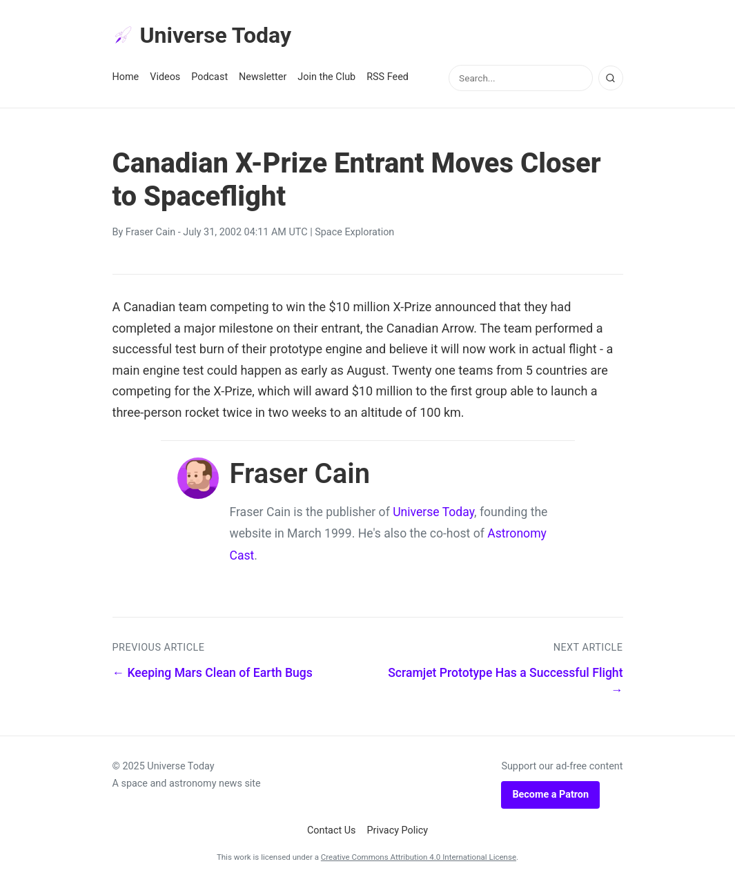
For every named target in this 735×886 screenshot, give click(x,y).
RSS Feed (387, 77)
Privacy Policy (398, 830)
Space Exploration (354, 232)
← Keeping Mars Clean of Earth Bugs (212, 673)
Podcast (209, 77)
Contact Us (331, 830)
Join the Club (326, 77)
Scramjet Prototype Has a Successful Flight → (505, 681)
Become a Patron (550, 794)
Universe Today (202, 35)
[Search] (610, 78)
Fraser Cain (150, 232)
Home (125, 77)
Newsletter (262, 77)
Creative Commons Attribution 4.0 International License (418, 857)
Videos (165, 77)
